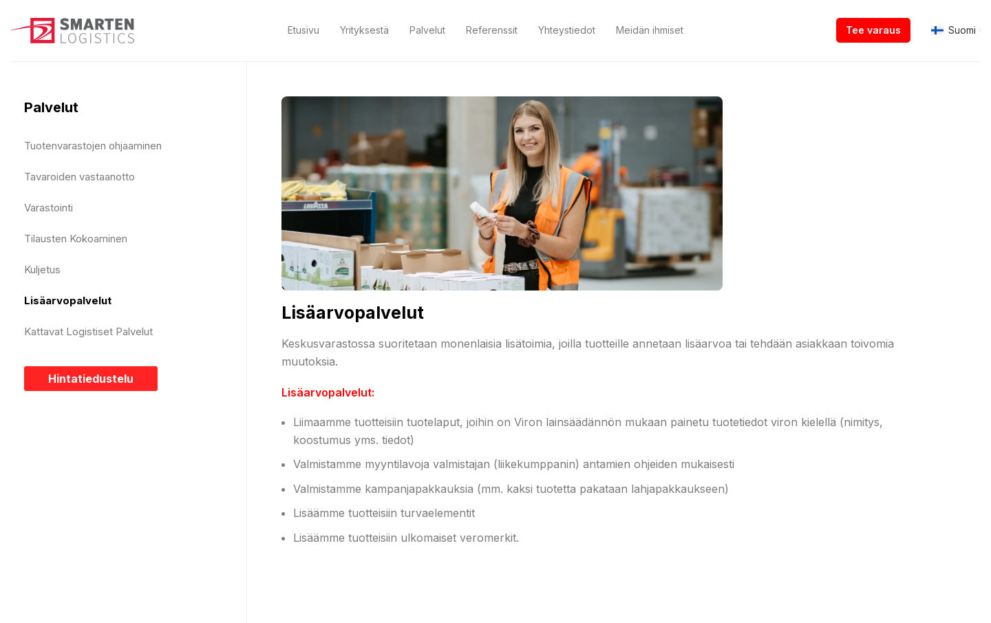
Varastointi (48, 207)
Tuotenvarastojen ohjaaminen (93, 145)
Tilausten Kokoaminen (75, 238)
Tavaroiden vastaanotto (79, 176)
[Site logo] (72, 29)
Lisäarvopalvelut (67, 300)
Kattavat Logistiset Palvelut (88, 331)
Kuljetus (42, 269)
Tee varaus (873, 30)
